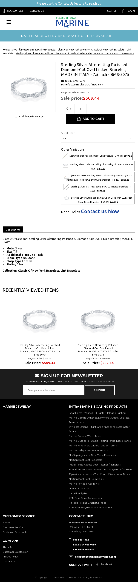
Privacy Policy (10, 556)
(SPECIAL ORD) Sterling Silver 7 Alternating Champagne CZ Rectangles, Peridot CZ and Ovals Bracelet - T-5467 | (98, 177)
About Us (8, 547)
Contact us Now (100, 211)
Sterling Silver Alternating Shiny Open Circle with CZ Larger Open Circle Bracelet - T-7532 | (98, 199)
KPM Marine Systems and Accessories (90, 507)
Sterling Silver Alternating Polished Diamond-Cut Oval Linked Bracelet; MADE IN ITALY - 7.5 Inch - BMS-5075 (40, 350)
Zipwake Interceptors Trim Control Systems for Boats (99, 474)
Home (6, 522)
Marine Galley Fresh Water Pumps (88, 450)
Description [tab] (13, 229)
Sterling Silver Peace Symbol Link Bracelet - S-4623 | (97, 156)
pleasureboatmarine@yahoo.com (95, 556)
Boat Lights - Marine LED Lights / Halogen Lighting (97, 412)
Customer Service (13, 527)
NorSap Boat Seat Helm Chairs (86, 478)
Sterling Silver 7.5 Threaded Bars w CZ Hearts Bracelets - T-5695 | (97, 188)
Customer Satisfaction (15, 551)
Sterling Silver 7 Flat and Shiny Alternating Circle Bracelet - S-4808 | (98, 166)
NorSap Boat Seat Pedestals (85, 459)
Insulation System (79, 493)
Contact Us (37, 10)
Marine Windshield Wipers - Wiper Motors (93, 445)
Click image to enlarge (31, 116)
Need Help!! (70, 212)
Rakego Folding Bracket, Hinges (87, 502)
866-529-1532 (15, 10)
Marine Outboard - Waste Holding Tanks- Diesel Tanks (100, 440)
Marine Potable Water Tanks (85, 436)
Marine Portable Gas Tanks (84, 483)
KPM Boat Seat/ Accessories (85, 498)
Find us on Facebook (15, 532)
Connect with (80, 564)
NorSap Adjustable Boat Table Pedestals (92, 455)
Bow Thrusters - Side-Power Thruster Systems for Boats (100, 469)
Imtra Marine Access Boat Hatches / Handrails (94, 464)
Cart (131, 11)
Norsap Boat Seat (79, 488)
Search (112, 10)
